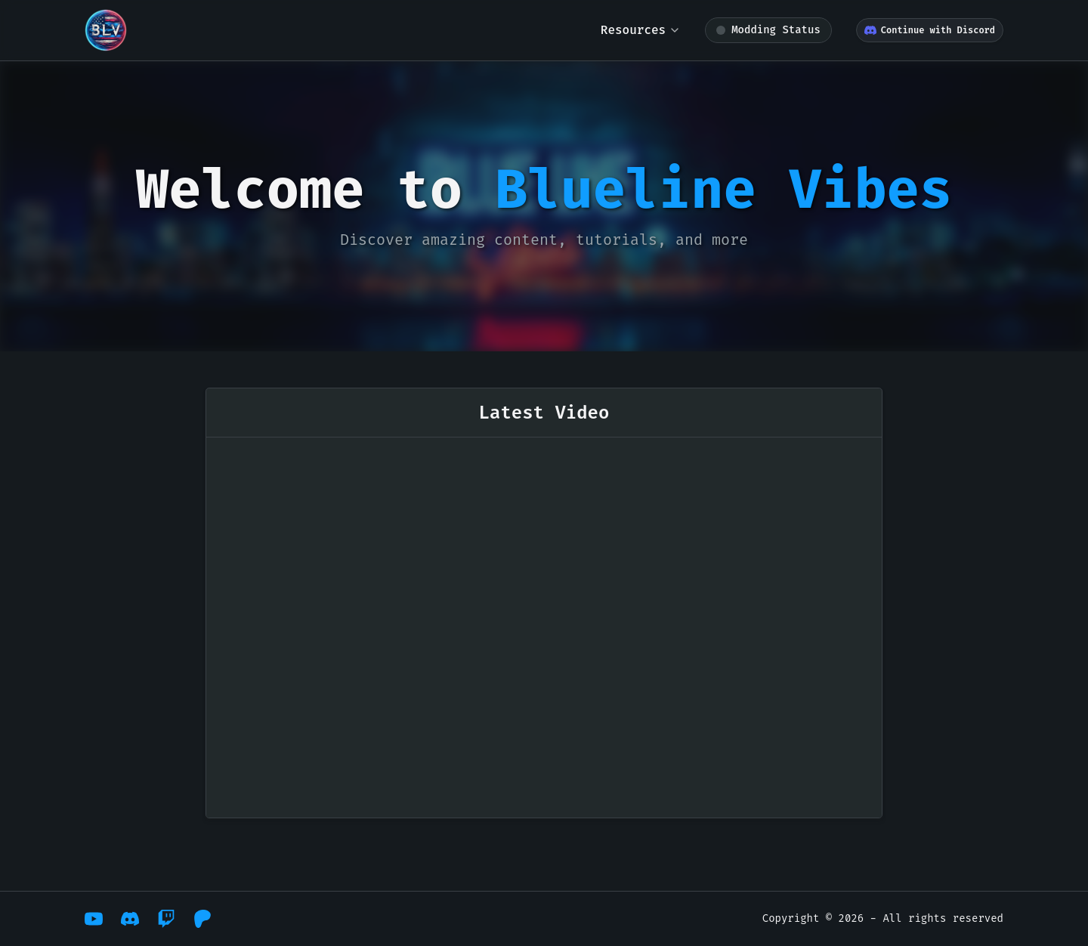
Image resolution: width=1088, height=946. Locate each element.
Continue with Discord (929, 30)
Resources (641, 30)
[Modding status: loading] (768, 30)
